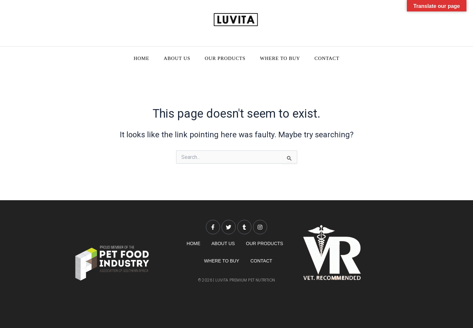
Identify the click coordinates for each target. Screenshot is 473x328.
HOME (141, 58)
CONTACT (327, 58)
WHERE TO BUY (280, 58)
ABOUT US (177, 58)
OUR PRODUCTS (225, 58)
